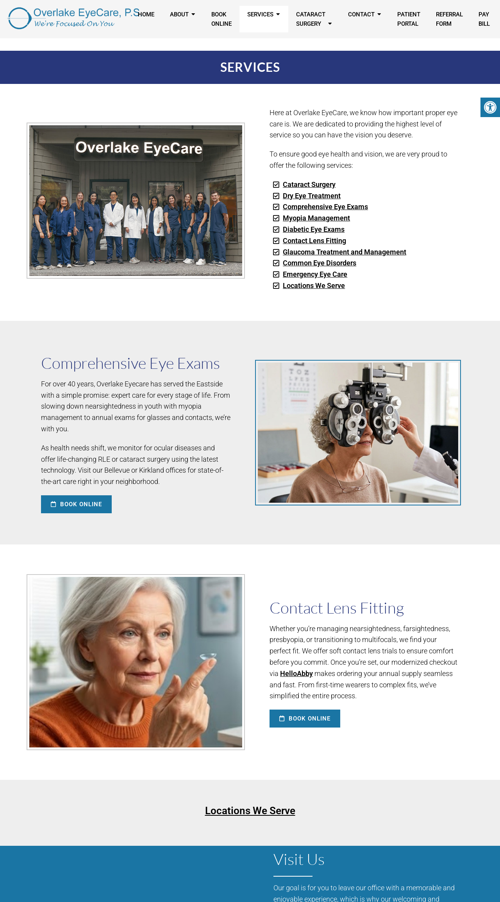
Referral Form (449, 19)
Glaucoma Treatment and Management (344, 252)
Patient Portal (408, 19)
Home (146, 14)
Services (260, 14)
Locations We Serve (314, 285)
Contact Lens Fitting (314, 241)
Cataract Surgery (310, 19)
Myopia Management (316, 218)
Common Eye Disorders (319, 263)
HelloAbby (296, 673)
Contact (361, 14)
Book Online (221, 19)
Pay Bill (484, 19)
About (179, 14)
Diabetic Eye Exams (314, 229)
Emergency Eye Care (315, 274)
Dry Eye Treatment (312, 196)
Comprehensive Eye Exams (325, 207)
